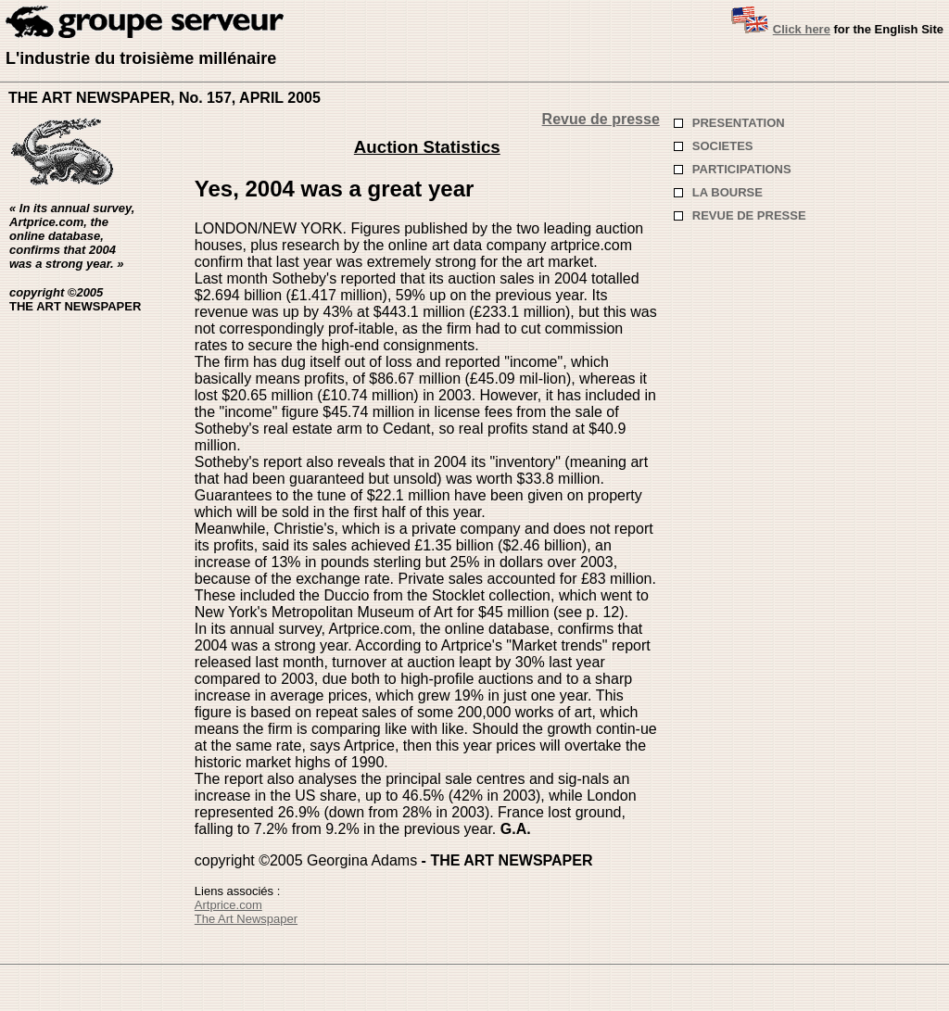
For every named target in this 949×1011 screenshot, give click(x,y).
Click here (801, 29)
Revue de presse (601, 119)
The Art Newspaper (246, 919)
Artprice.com (228, 905)
